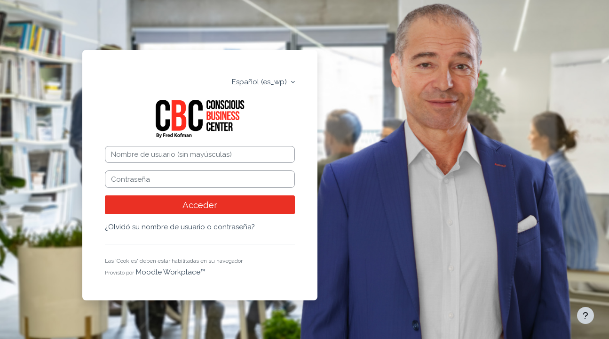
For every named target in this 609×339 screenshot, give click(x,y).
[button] (249, 261)
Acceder (199, 205)
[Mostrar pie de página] (585, 315)
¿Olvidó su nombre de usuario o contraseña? (180, 227)
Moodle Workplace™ (171, 272)
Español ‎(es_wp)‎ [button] (260, 82)
